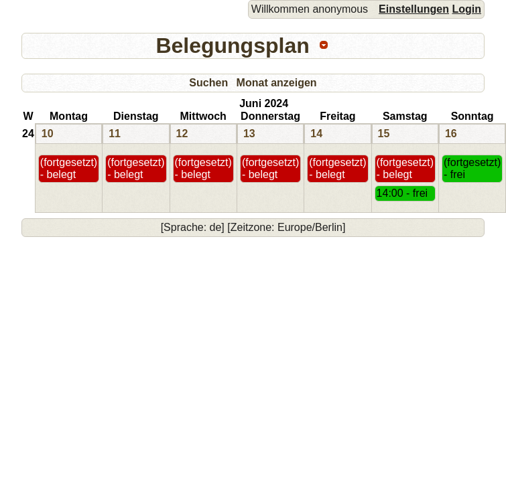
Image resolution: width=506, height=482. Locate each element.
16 (451, 133)
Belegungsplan (232, 45)
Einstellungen (414, 9)
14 (316, 133)
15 (384, 133)
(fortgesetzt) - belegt (68, 168)
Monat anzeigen (277, 82)
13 (249, 133)
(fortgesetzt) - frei (472, 168)
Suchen (208, 82)
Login (466, 9)
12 (182, 133)
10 (48, 133)
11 (115, 133)
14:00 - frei (402, 193)
